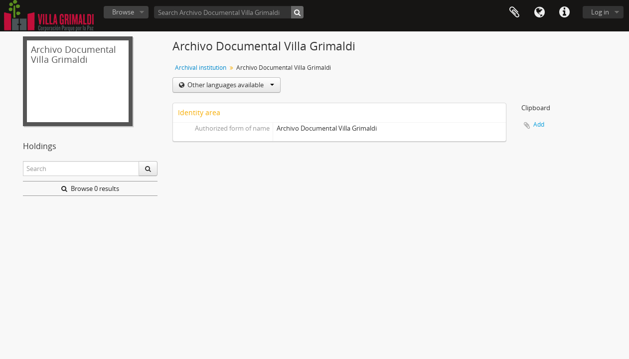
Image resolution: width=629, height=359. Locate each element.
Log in (600, 11)
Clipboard (514, 12)
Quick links (564, 12)
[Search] (297, 12)
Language (539, 12)
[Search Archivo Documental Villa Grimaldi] (229, 12)
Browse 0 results (90, 188)
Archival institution (200, 67)
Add (538, 124)
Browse (123, 11)
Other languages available (230, 84)
